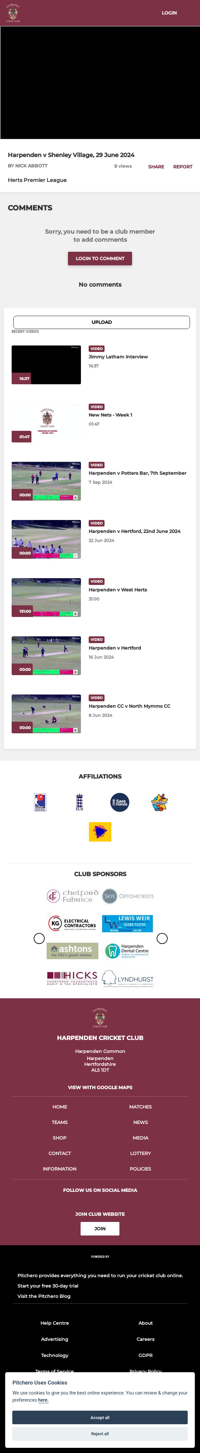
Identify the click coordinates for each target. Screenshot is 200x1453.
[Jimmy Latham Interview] (46, 364)
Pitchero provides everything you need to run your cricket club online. (100, 1275)
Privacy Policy (145, 1371)
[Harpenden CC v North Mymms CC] (46, 714)
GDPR (145, 1355)
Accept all (100, 1417)
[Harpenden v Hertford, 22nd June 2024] (46, 539)
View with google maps (100, 1087)
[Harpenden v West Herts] (46, 597)
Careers (145, 1339)
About (146, 1323)
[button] (152, 167)
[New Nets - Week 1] (46, 423)
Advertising (54, 1339)
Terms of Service (54, 1371)
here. (43, 1400)
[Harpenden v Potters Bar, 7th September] (46, 481)
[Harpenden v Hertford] (46, 655)
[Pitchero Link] (100, 1265)
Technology (54, 1355)
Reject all (100, 1433)
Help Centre (54, 1323)
